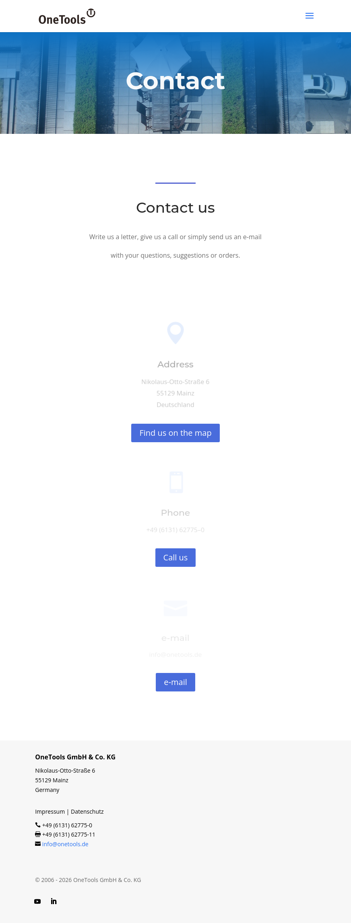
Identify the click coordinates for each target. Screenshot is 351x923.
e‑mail (175, 682)
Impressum (50, 811)
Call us (175, 557)
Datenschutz (87, 811)
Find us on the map (175, 432)
